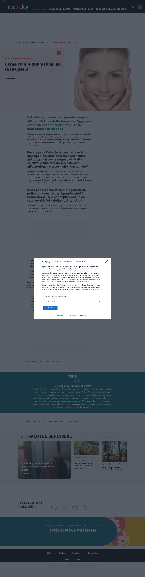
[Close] (107, 262)
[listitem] (72, 296)
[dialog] (72, 288)
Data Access (72, 315)
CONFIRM (53, 308)
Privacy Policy (83, 315)
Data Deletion (61, 315)
